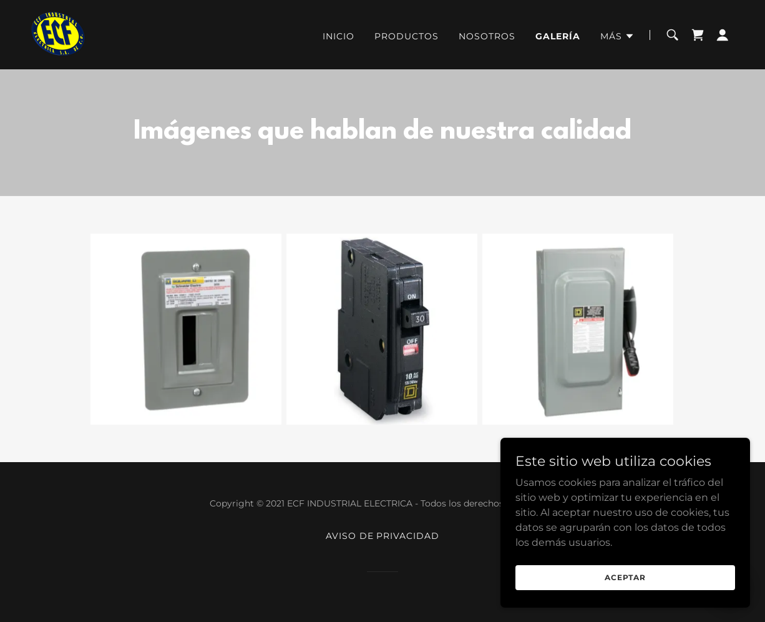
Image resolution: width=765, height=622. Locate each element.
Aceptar (625, 577)
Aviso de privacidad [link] (383, 535)
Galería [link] (557, 36)
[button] (617, 36)
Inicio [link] (338, 36)
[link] (58, 34)
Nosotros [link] (487, 36)
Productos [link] (406, 36)
